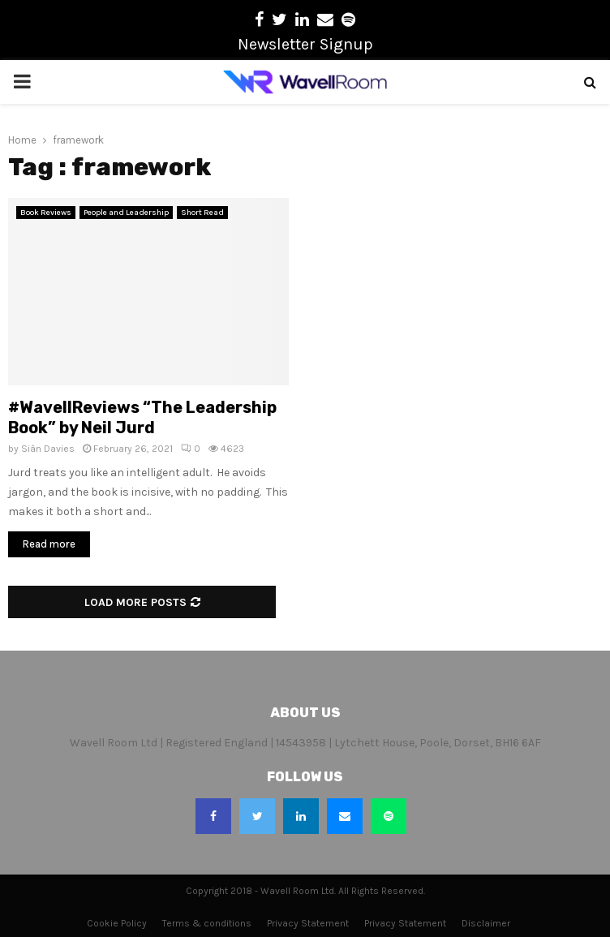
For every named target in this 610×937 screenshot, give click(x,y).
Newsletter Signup (305, 44)
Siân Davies (48, 448)
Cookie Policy (117, 923)
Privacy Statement (308, 923)
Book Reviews (45, 212)
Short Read (202, 212)
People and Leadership (126, 212)
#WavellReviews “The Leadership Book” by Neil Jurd (142, 417)
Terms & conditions (206, 923)
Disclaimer (486, 923)
